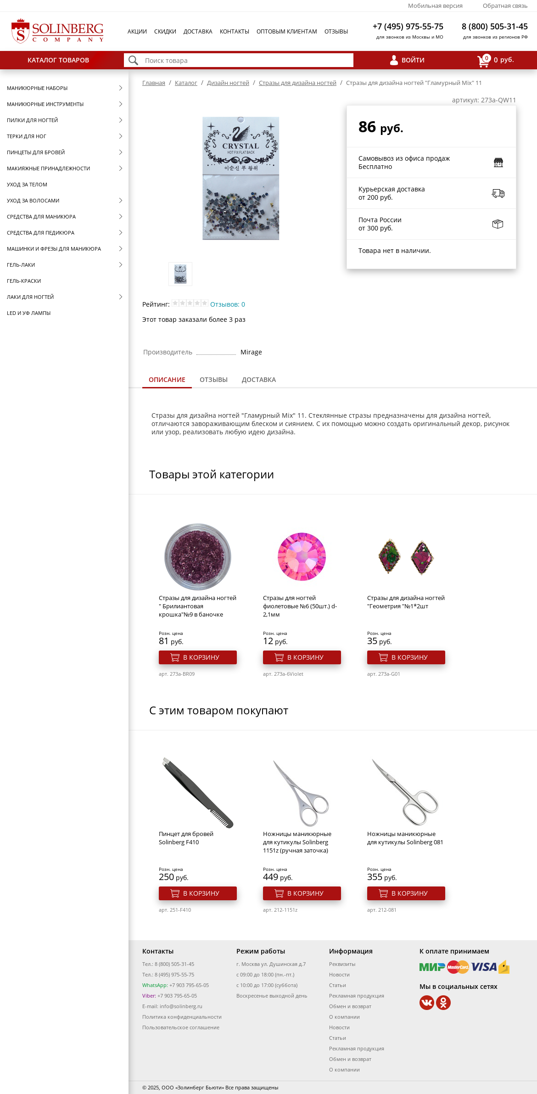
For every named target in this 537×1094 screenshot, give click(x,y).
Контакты (234, 31)
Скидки (165, 31)
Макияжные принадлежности (48, 168)
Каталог (186, 83)
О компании (344, 1016)
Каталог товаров (58, 60)
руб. (495, 60)
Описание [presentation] (167, 379)
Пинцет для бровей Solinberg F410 (186, 838)
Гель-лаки (21, 264)
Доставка (198, 31)
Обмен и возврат (350, 1006)
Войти (413, 60)
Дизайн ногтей (228, 83)
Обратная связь (505, 5)
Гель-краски (24, 280)
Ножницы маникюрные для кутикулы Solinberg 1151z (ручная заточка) (297, 842)
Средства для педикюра (40, 232)
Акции (137, 31)
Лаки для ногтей (30, 296)
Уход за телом (27, 184)
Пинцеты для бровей (36, 152)
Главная (153, 83)
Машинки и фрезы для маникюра (54, 248)
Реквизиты (342, 963)
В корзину (201, 657)
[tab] (167, 380)
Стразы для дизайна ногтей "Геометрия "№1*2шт (406, 602)
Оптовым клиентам (287, 31)
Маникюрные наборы (37, 87)
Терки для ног (26, 136)
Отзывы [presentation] (214, 379)
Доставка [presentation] (259, 379)
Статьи (337, 985)
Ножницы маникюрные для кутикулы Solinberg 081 (405, 838)
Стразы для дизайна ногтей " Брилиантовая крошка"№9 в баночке (197, 606)
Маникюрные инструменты (45, 104)
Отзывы (336, 31)
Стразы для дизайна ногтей (297, 83)
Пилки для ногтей (32, 120)
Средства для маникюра (41, 216)
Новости (339, 974)
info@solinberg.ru (181, 1006)
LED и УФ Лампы (28, 312)
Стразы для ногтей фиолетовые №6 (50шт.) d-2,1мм (300, 606)
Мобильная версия (435, 5)
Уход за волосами (33, 200)
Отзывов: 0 (227, 304)
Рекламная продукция (356, 995)
